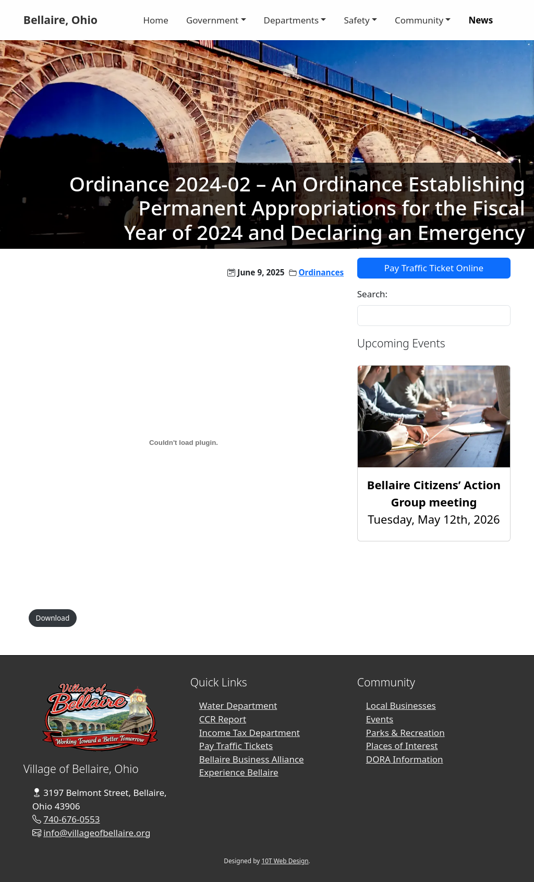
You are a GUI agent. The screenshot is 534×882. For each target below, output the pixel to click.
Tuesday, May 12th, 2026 (434, 502)
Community (419, 20)
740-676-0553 (71, 819)
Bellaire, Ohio (60, 19)
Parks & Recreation (405, 733)
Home (155, 20)
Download (53, 618)
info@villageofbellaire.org (96, 833)
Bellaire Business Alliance (251, 759)
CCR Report (222, 719)
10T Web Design (284, 860)
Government (212, 20)
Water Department (238, 705)
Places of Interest (402, 746)
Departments (291, 20)
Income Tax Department (249, 733)
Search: (372, 294)
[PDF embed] (183, 442)
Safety (356, 20)
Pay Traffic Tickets (236, 746)
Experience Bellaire (238, 772)
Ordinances (321, 272)
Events (380, 719)
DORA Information (404, 759)
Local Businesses (401, 705)
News (480, 20)
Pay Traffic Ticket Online (433, 268)
